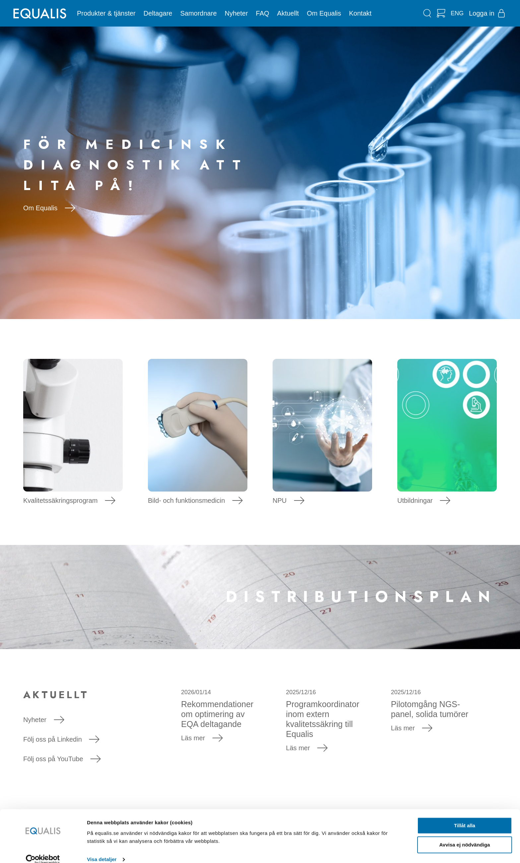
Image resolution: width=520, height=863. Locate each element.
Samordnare (198, 13)
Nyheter (236, 13)
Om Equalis (324, 13)
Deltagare (158, 13)
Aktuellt (288, 13)
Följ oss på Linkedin (61, 739)
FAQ (262, 13)
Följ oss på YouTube (62, 759)
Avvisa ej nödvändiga (464, 835)
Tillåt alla (464, 816)
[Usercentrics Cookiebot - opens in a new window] (43, 850)
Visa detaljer (101, 850)
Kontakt (360, 13)
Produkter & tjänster (106, 13)
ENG (457, 13)
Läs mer (202, 738)
